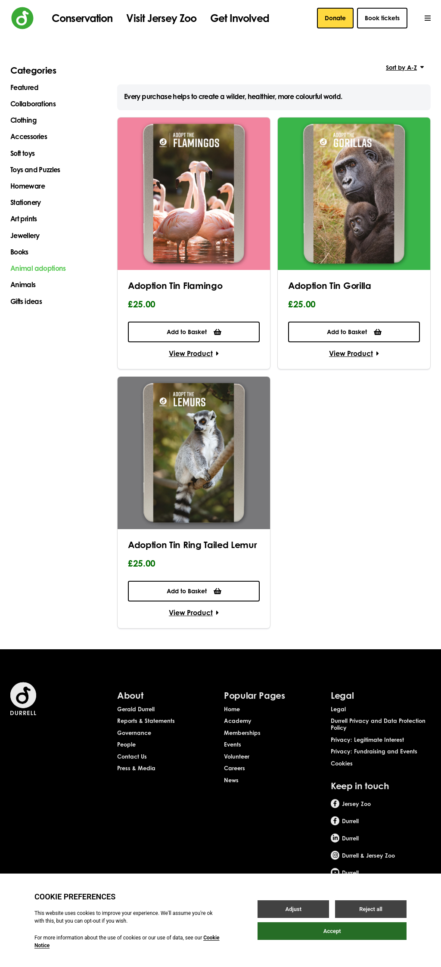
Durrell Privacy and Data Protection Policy (378, 731)
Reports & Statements (146, 728)
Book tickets (382, 18)
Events (232, 751)
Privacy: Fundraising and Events (374, 758)
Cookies (342, 770)
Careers (234, 775)
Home (232, 716)
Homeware (27, 186)
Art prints (23, 218)
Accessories (28, 136)
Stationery (25, 202)
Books (19, 252)
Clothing (23, 120)
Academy (238, 728)
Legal (338, 716)
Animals (23, 284)
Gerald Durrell (136, 716)
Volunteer (236, 763)
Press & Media (136, 775)
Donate (335, 18)
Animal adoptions (38, 268)
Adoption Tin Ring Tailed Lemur (192, 544)
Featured (24, 87)
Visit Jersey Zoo (161, 18)
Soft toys (22, 153)
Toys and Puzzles (35, 169)
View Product (194, 353)
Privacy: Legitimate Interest (367, 746)
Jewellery (24, 235)
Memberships (242, 739)
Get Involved (239, 18)
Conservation (82, 18)
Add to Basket (194, 331)
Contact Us (132, 763)
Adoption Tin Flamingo (175, 285)
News (231, 787)
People (126, 751)
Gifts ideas (26, 301)
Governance (134, 739)
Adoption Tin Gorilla (329, 285)
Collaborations (33, 103)
